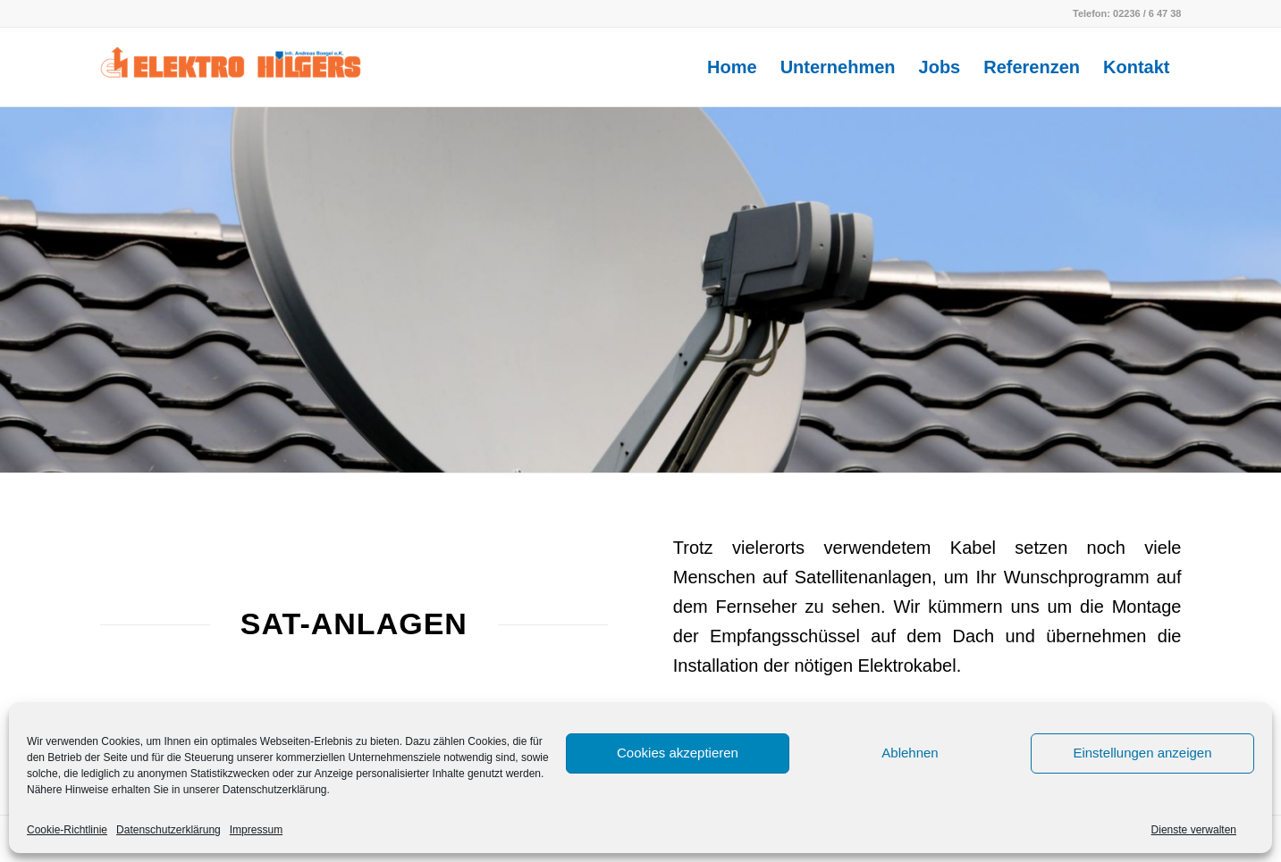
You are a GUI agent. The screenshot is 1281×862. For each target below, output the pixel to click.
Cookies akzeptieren (677, 752)
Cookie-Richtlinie (67, 830)
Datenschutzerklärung (168, 830)
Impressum (256, 830)
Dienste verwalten (1193, 830)
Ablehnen (909, 752)
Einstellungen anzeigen (1142, 752)
